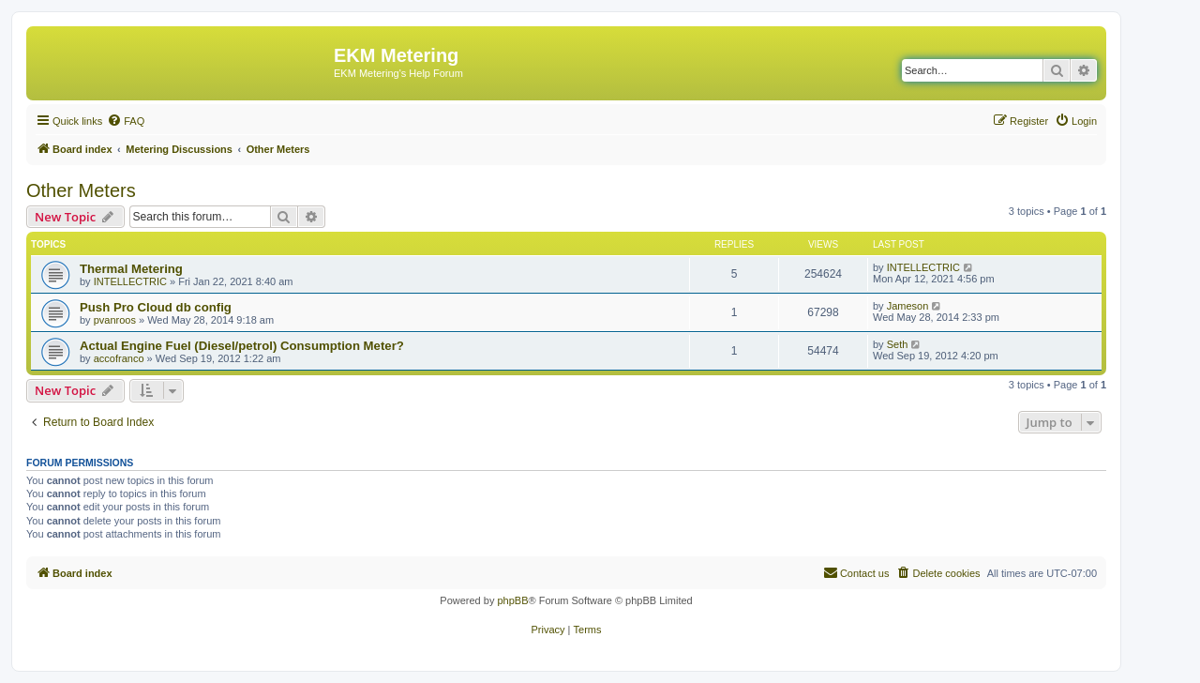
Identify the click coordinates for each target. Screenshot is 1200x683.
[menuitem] (125, 121)
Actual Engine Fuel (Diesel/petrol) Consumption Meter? (242, 346)
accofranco (119, 358)
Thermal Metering (131, 269)
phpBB (512, 600)
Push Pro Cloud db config (156, 307)
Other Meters (81, 190)
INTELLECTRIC (130, 281)
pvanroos (115, 320)
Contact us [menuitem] (856, 572)
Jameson (908, 305)
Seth (897, 344)
